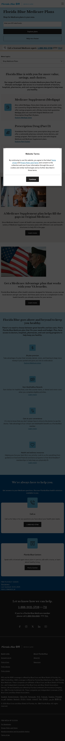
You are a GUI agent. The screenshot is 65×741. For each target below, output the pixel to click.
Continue (32, 179)
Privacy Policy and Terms (29, 163)
